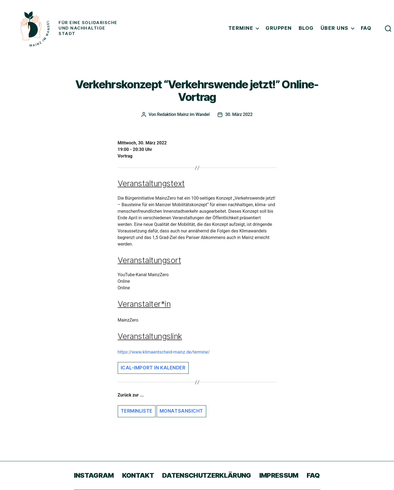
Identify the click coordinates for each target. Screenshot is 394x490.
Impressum (278, 475)
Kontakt (138, 475)
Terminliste (137, 411)
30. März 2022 (238, 114)
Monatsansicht (181, 411)
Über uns (335, 28)
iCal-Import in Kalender (153, 368)
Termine (241, 28)
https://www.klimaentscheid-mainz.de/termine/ (164, 352)
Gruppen (279, 28)
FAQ (366, 28)
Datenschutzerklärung (206, 475)
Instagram (94, 475)
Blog (306, 28)
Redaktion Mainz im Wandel (183, 114)
